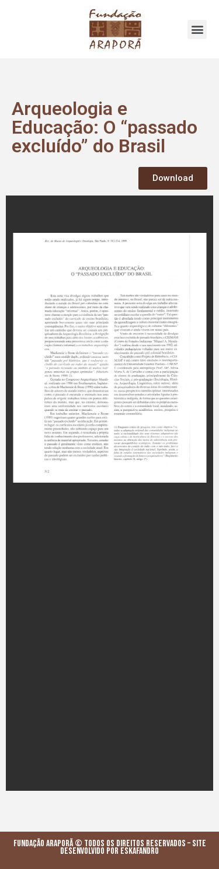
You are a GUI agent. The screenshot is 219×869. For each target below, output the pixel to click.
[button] (197, 29)
